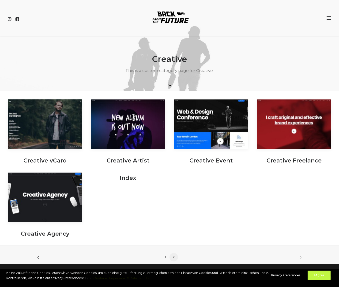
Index (128, 180)
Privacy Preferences (285, 275)
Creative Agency (45, 236)
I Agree (319, 275)
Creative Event (211, 163)
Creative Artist (128, 163)
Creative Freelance (294, 163)
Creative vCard (45, 160)
